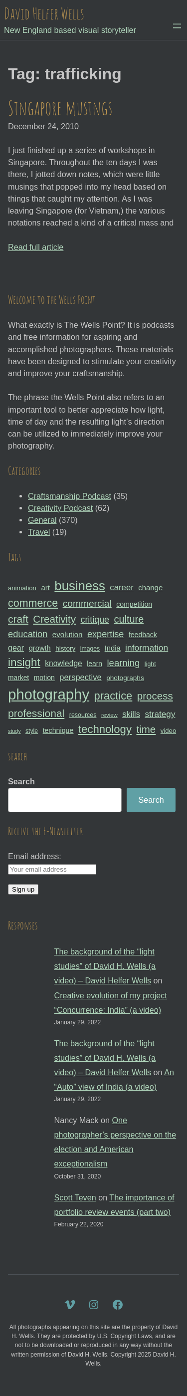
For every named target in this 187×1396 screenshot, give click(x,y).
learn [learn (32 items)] (94, 664)
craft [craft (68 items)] (18, 619)
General (42, 519)
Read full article (35, 246)
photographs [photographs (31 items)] (125, 678)
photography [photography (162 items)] (48, 694)
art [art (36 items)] (45, 587)
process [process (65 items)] (155, 695)
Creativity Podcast (60, 507)
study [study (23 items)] (14, 731)
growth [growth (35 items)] (40, 648)
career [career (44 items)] (121, 587)
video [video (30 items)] (168, 730)
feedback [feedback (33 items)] (143, 635)
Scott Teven (75, 1197)
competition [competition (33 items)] (134, 604)
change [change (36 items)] (150, 587)
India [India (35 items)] (113, 648)
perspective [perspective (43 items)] (80, 677)
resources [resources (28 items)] (83, 714)
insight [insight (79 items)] (24, 662)
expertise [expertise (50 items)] (105, 634)
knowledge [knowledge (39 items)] (63, 663)
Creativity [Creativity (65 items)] (54, 619)
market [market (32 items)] (18, 678)
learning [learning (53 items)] (123, 663)
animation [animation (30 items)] (22, 588)
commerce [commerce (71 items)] (33, 603)
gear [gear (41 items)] (16, 647)
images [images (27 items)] (90, 648)
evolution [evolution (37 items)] (67, 634)
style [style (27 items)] (31, 730)
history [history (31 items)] (65, 648)
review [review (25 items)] (109, 715)
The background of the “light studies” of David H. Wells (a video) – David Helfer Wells (105, 966)
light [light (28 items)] (150, 664)
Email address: (34, 856)
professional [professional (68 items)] (36, 713)
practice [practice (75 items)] (113, 696)
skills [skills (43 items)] (131, 713)
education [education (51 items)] (27, 634)
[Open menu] (177, 26)
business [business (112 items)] (79, 586)
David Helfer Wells (44, 13)
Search (21, 781)
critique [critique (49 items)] (94, 620)
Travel (39, 531)
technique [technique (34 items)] (58, 730)
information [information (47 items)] (146, 648)
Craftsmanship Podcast (69, 495)
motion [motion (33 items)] (44, 678)
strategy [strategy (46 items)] (160, 714)
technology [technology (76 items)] (105, 729)
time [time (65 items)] (146, 729)
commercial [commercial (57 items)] (87, 603)
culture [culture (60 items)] (129, 619)
